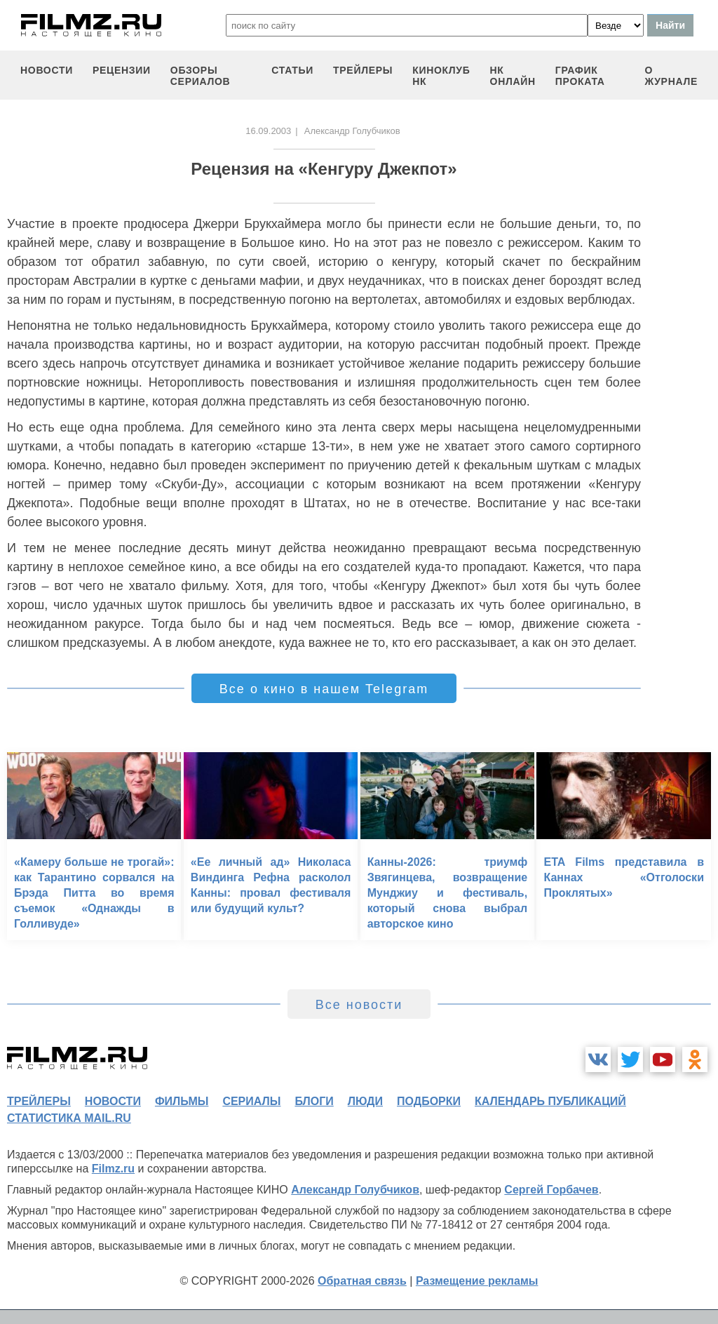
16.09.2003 (268, 131)
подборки (429, 1101)
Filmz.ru (113, 1169)
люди (365, 1101)
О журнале (671, 76)
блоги (313, 1101)
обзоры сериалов (200, 76)
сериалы (251, 1101)
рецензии (122, 70)
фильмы (181, 1101)
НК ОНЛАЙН (513, 76)
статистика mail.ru (69, 1118)
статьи (292, 70)
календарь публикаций (550, 1101)
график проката (580, 76)
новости (46, 70)
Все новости (359, 1005)
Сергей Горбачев (551, 1190)
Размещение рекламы (477, 1281)
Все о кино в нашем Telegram (323, 689)
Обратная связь (362, 1281)
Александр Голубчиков (355, 1190)
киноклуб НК (441, 76)
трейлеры (363, 70)
